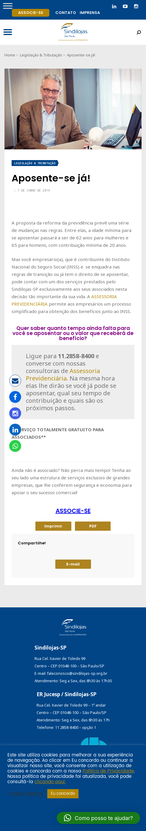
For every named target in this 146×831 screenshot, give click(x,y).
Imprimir (53, 526)
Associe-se (30, 12)
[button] (98, 818)
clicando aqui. (50, 782)
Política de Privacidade (108, 771)
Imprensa (90, 12)
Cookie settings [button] (26, 794)
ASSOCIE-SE (73, 511)
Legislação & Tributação (41, 55)
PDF (93, 526)
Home (9, 55)
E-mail (73, 564)
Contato (65, 12)
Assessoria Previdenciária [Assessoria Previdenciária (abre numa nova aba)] (63, 374)
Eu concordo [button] (63, 794)
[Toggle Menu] (7, 6)
